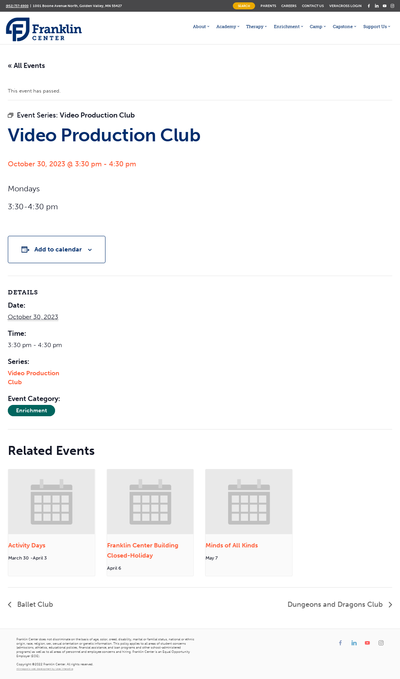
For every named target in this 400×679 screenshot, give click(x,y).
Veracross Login (345, 6)
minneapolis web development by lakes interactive (44, 668)
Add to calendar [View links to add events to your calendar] (58, 249)
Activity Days (26, 545)
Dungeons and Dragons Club (336, 604)
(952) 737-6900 (17, 6)
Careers (288, 6)
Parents (268, 6)
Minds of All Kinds (231, 545)
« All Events (26, 65)
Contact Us (313, 6)
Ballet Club (34, 604)
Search (244, 6)
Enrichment (31, 410)
